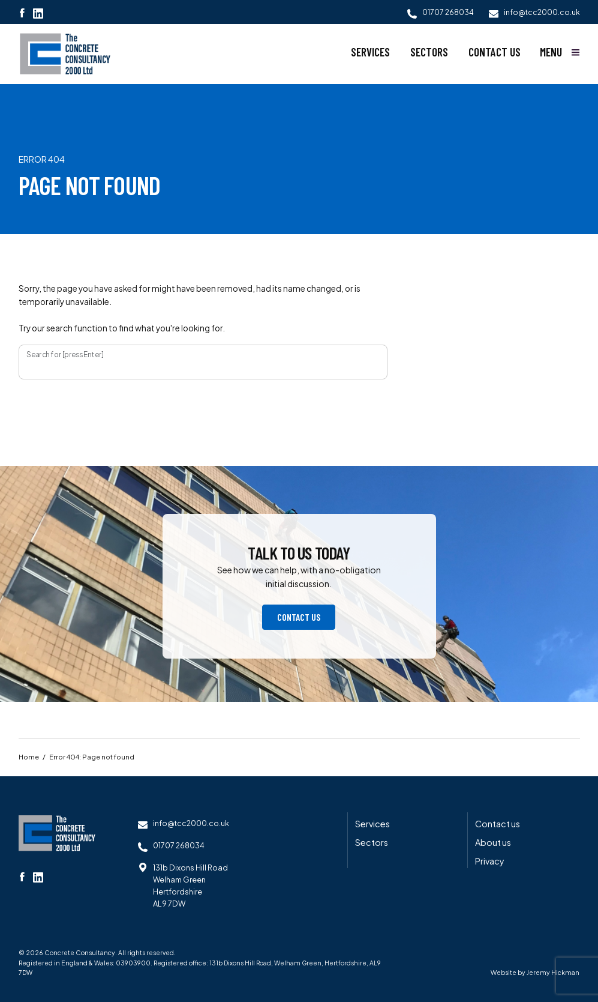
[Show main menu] (560, 52)
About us (493, 843)
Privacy (489, 861)
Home (29, 757)
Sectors (429, 52)
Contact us (494, 52)
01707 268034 (179, 845)
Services (370, 52)
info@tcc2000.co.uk (191, 823)
